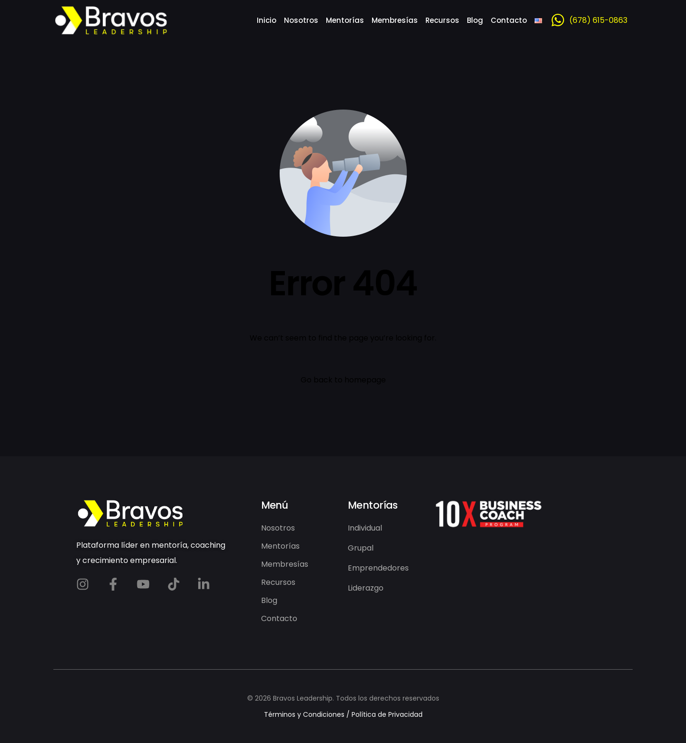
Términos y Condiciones (304, 714)
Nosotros (301, 20)
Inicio (266, 20)
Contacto (509, 20)
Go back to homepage (343, 379)
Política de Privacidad (387, 714)
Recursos (442, 20)
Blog (475, 20)
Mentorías (345, 20)
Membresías (395, 20)
